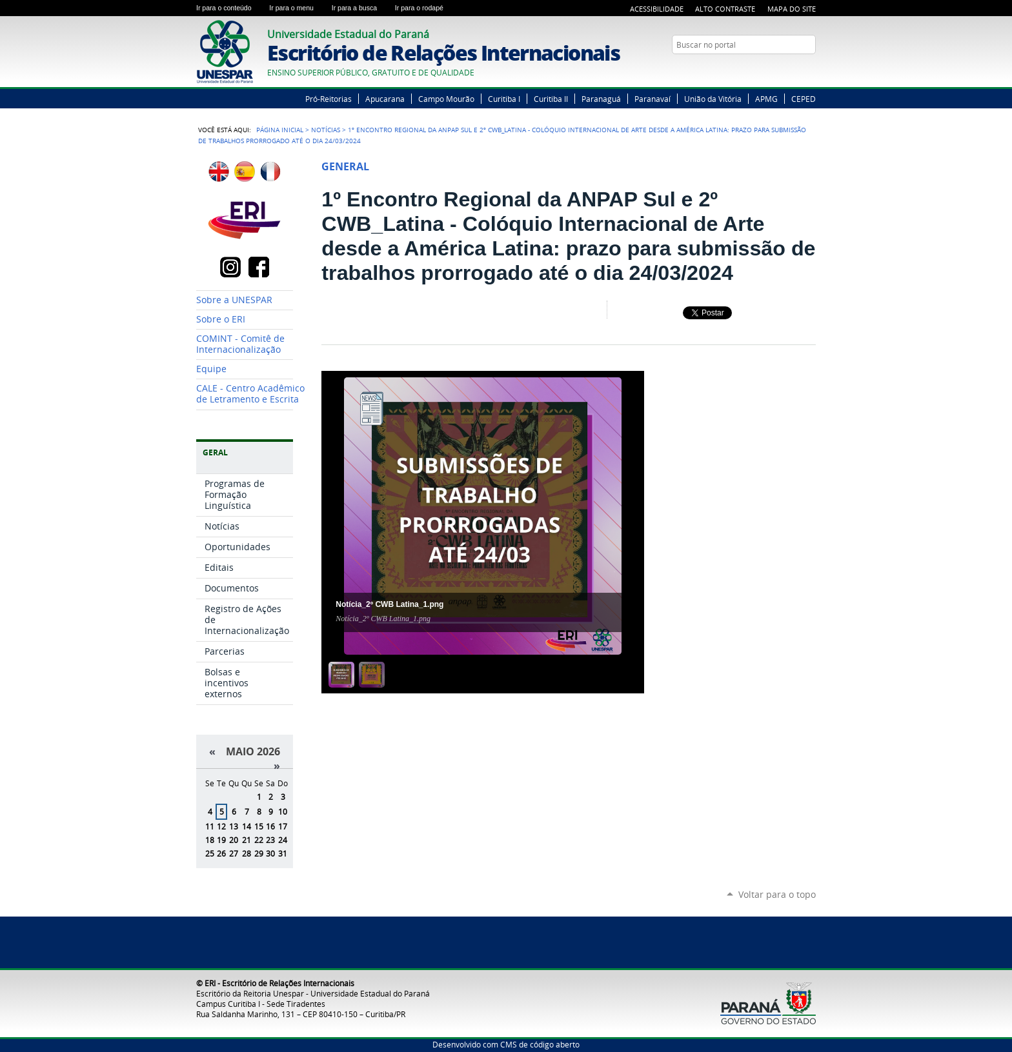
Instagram (809, 69)
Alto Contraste (725, 9)
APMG (766, 99)
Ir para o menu (297, 8)
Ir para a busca (361, 8)
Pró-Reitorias (328, 99)
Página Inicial (279, 129)
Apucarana (385, 99)
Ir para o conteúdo (230, 8)
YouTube (793, 69)
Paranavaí (652, 99)
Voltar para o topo (777, 894)
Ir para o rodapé (424, 8)
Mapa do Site (791, 9)
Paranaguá (601, 99)
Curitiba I (504, 99)
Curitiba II (551, 99)
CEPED (803, 99)
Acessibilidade (656, 9)
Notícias (325, 129)
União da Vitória (713, 99)
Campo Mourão (446, 99)
